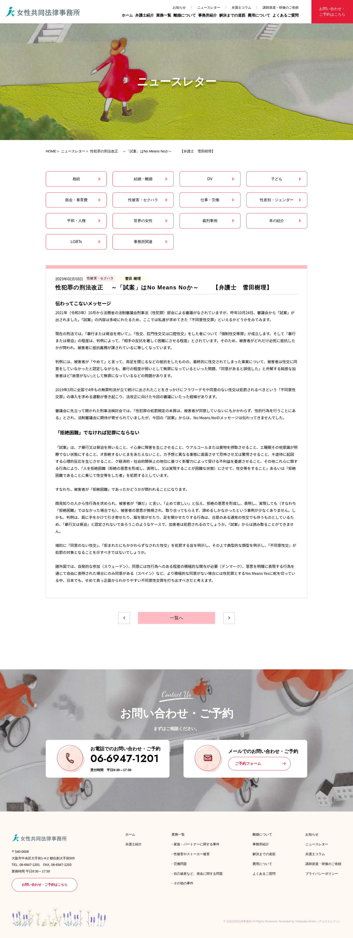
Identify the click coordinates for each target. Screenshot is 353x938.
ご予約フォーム (248, 764)
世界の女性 (143, 221)
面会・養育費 (76, 200)
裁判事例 (209, 221)
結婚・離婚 (143, 179)
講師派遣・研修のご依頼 (281, 7)
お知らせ (179, 7)
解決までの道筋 (232, 15)
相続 (76, 179)
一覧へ (176, 617)
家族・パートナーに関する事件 (196, 844)
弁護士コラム (241, 7)
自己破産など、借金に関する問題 (198, 873)
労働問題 (180, 864)
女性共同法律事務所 (239, 921)
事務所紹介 (207, 15)
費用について (259, 15)
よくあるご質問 (285, 15)
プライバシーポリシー (321, 873)
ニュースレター (208, 7)
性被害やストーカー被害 (192, 854)
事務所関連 (143, 242)
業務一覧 (163, 15)
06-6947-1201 (124, 758)
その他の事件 (183, 883)
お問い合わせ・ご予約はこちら (332, 11)
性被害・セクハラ (143, 200)
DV (209, 179)
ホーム (127, 15)
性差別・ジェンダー (276, 200)
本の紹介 (276, 221)
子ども (276, 179)
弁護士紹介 (144, 15)
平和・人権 (76, 221)
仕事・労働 (210, 200)
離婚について (184, 15)
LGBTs (76, 242)
